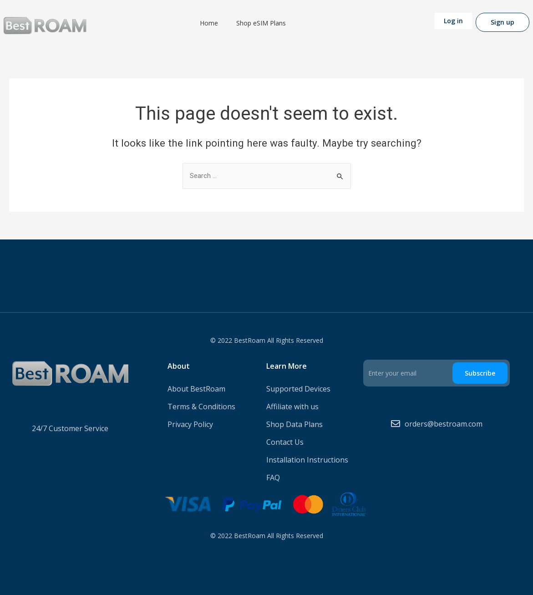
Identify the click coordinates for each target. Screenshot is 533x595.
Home (209, 23)
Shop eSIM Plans (261, 23)
